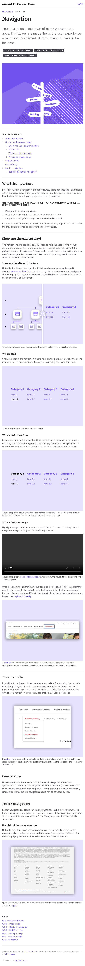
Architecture (7, 11)
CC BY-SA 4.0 (31, 951)
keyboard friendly (22, 596)
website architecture (21, 271)
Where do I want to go (19, 157)
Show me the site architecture (23, 145)
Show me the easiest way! (18, 142)
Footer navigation (14, 168)
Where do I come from (20, 153)
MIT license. (10, 954)
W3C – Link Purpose (12, 930)
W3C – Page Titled (11, 923)
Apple (14, 905)
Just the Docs (20, 960)
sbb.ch (8, 663)
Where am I (14, 149)
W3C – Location (10, 939)
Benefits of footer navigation (22, 171)
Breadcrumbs (12, 160)
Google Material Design (30, 577)
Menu (80, 4)
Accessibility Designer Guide (18, 4)
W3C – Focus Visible (12, 936)
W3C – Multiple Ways (12, 933)
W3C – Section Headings (14, 927)
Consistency (11, 164)
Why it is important (14, 138)
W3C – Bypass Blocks (13, 920)
